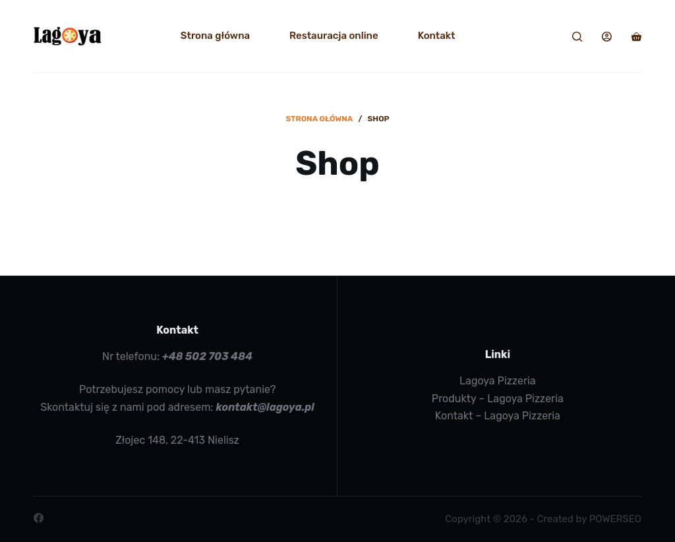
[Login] (607, 37)
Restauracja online (333, 36)
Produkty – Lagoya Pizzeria (498, 398)
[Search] (577, 37)
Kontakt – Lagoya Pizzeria (497, 415)
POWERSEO (615, 519)
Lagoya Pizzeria (497, 381)
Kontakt (436, 36)
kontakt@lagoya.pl (265, 407)
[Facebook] (39, 518)
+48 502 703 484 (207, 356)
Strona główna (215, 36)
